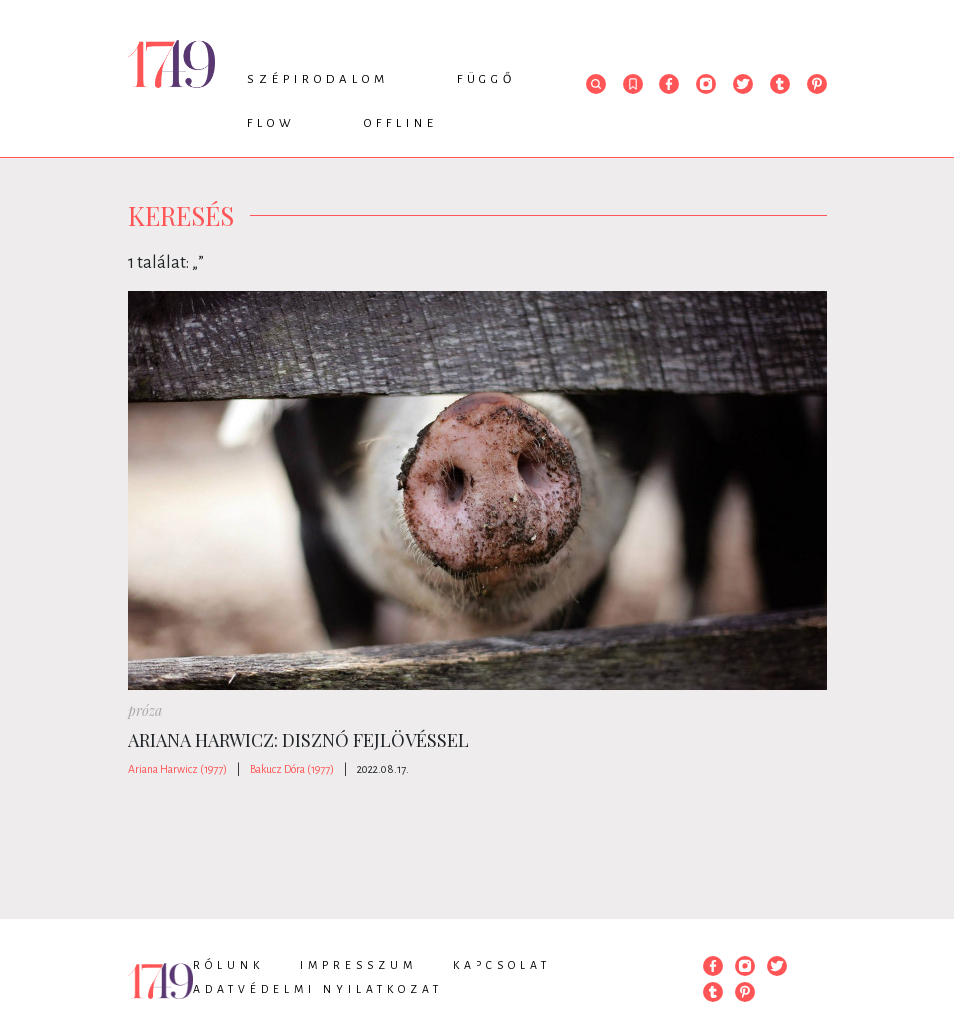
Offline (401, 123)
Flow (271, 123)
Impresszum (358, 965)
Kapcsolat (502, 965)
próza (145, 710)
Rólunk (228, 965)
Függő (486, 79)
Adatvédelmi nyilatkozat (318, 989)
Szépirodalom (318, 79)
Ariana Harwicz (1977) (177, 769)
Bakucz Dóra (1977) (292, 769)
